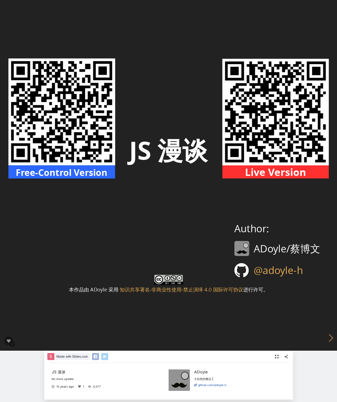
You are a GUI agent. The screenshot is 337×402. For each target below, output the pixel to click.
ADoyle (201, 371)
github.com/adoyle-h (210, 385)
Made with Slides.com (72, 356)
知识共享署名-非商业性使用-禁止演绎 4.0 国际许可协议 (181, 289)
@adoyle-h (278, 270)
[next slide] (332, 338)
